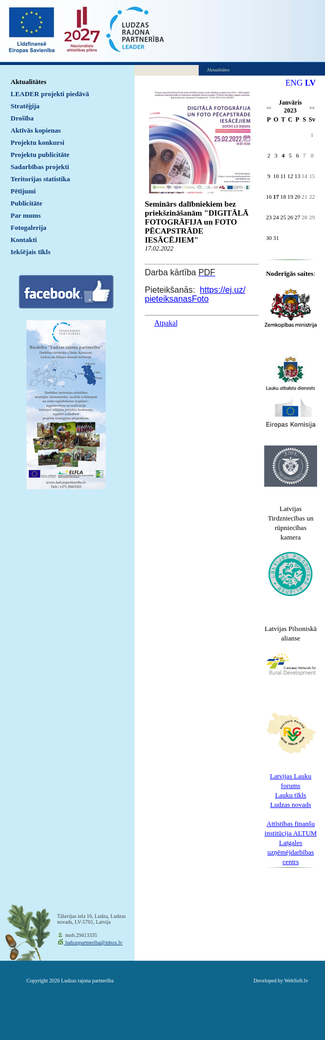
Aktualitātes (29, 82)
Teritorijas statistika (40, 179)
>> (312, 108)
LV (310, 82)
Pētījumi (23, 191)
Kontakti (24, 240)
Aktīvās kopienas (36, 130)
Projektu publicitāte (40, 155)
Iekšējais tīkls (30, 252)
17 (276, 196)
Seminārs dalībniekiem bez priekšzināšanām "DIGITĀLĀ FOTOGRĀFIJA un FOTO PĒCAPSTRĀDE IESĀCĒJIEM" (196, 222)
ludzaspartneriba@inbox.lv (93, 942)
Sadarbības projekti (40, 167)
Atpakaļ (166, 323)
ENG (294, 82)
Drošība (22, 118)
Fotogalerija (29, 227)
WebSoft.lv (296, 980)
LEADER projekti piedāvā (50, 94)
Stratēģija (25, 106)
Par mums (26, 215)
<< (268, 108)
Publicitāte (26, 203)
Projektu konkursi (37, 142)
